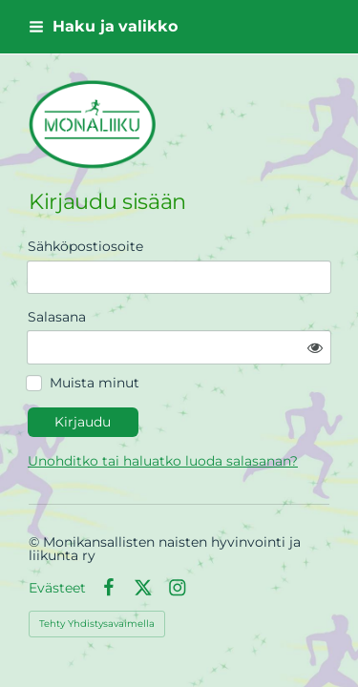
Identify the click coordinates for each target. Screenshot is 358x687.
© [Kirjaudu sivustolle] (36, 542)
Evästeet (57, 587)
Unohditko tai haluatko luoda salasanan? (163, 460)
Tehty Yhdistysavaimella (97, 623)
